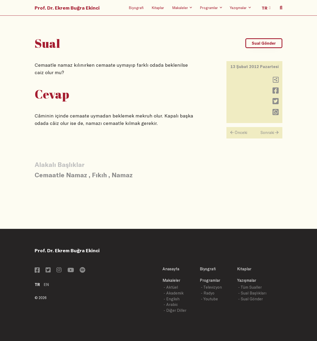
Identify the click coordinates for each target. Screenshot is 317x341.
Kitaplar (158, 7)
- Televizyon (211, 287)
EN (46, 284)
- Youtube (209, 299)
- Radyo (207, 293)
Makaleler (171, 280)
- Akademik (174, 293)
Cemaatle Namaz (61, 175)
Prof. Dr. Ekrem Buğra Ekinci (67, 8)
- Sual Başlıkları (252, 293)
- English (172, 299)
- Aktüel (171, 287)
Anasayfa (170, 269)
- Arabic (171, 304)
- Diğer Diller (175, 310)
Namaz (122, 175)
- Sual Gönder (250, 299)
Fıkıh (99, 175)
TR (37, 284)
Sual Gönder (264, 43)
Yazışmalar (246, 280)
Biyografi (136, 7)
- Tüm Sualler (250, 287)
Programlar (210, 280)
